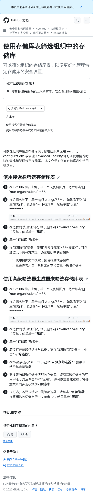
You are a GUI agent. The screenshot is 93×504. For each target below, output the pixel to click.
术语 (34, 489)
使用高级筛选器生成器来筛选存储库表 (45, 278)
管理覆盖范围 (41, 33)
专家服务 (71, 489)
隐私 (43, 489)
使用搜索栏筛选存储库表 (31, 177)
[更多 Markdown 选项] (41, 108)
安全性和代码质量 (20, 28)
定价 (60, 489)
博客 (83, 489)
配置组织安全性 (19, 33)
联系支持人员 (13, 465)
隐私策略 (8, 441)
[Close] (82, 6)
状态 (51, 489)
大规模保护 (57, 28)
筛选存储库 (60, 33)
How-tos (41, 28)
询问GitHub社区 (15, 459)
